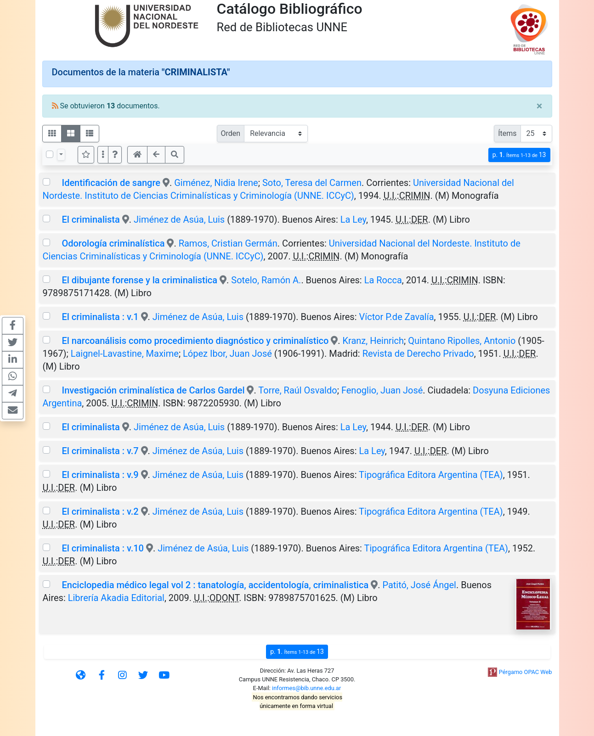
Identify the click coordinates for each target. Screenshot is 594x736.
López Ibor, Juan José (227, 353)
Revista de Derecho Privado (418, 353)
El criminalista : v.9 (100, 474)
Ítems (507, 133)
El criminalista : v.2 (100, 511)
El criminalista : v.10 (103, 548)
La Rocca (383, 280)
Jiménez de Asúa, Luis (179, 219)
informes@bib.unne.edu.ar (306, 688)
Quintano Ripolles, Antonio (461, 340)
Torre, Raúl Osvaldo (297, 390)
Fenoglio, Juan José (382, 390)
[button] (115, 154)
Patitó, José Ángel (419, 584)
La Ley (353, 219)
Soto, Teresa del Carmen (312, 182)
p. (519, 155)
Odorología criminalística (113, 243)
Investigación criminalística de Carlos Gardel (153, 390)
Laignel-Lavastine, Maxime (125, 353)
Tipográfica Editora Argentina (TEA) (431, 474)
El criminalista (92, 219)
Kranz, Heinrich (373, 340)
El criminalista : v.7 (100, 450)
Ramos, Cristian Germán (228, 243)
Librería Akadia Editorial (116, 597)
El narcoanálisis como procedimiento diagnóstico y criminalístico (195, 340)
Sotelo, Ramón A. (266, 280)
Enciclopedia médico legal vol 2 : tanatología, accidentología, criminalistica (215, 584)
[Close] (539, 106)
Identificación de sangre (111, 182)
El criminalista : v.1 (100, 316)
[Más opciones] (102, 154)
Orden (231, 133)
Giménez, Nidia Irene (216, 182)
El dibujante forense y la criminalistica (141, 280)
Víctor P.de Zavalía (396, 316)
